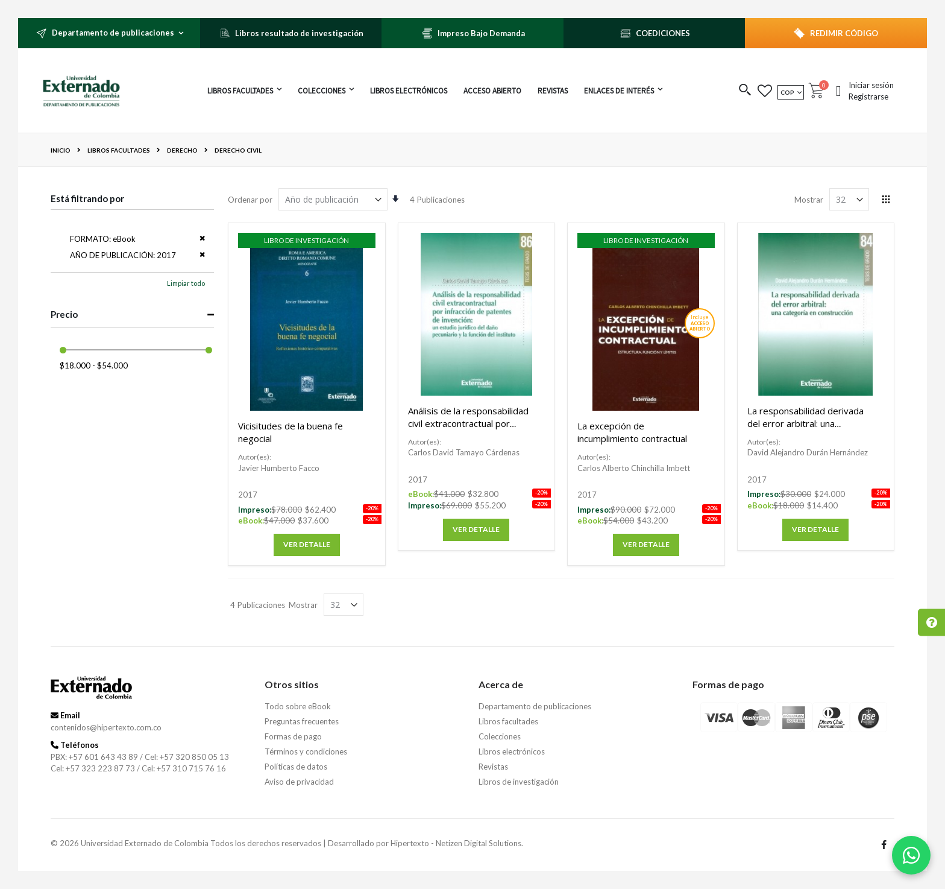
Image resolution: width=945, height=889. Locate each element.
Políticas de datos (296, 766)
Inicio (61, 150)
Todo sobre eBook (298, 706)
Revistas (493, 766)
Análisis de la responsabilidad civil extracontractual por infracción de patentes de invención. (468, 430)
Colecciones (500, 736)
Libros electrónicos (512, 751)
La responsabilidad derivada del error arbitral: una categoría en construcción (805, 423)
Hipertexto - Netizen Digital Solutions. (457, 843)
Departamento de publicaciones (535, 706)
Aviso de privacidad (299, 781)
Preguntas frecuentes (302, 721)
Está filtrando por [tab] (87, 198)
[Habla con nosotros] (911, 855)
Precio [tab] (64, 314)
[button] (745, 90)
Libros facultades (118, 150)
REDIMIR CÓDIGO (844, 33)
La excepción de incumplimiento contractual (632, 432)
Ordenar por (250, 199)
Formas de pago (293, 736)
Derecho (182, 150)
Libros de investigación (519, 781)
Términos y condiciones (306, 751)
